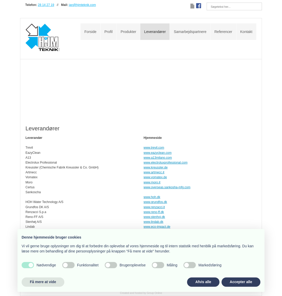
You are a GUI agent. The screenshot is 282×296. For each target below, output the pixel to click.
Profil (108, 32)
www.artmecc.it (154, 172)
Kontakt (246, 32)
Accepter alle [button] (241, 282)
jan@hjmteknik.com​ (82, 5)
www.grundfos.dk (155, 202)
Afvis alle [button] (203, 282)
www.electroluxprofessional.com (166, 162)
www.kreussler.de (156, 167)
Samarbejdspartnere (190, 32)
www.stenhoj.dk (154, 217)
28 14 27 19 (46, 5)
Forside (90, 32)
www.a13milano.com (158, 157)
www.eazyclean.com (158, 153)
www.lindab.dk (153, 222)
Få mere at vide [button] (43, 282)
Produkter (128, 32)
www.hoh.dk (152, 197)
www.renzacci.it (154, 207)
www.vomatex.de (155, 177)
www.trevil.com (154, 147)
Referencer (223, 32)
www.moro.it (152, 182)
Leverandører (155, 32)
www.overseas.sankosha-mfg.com (167, 187)
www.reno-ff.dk (154, 212)
